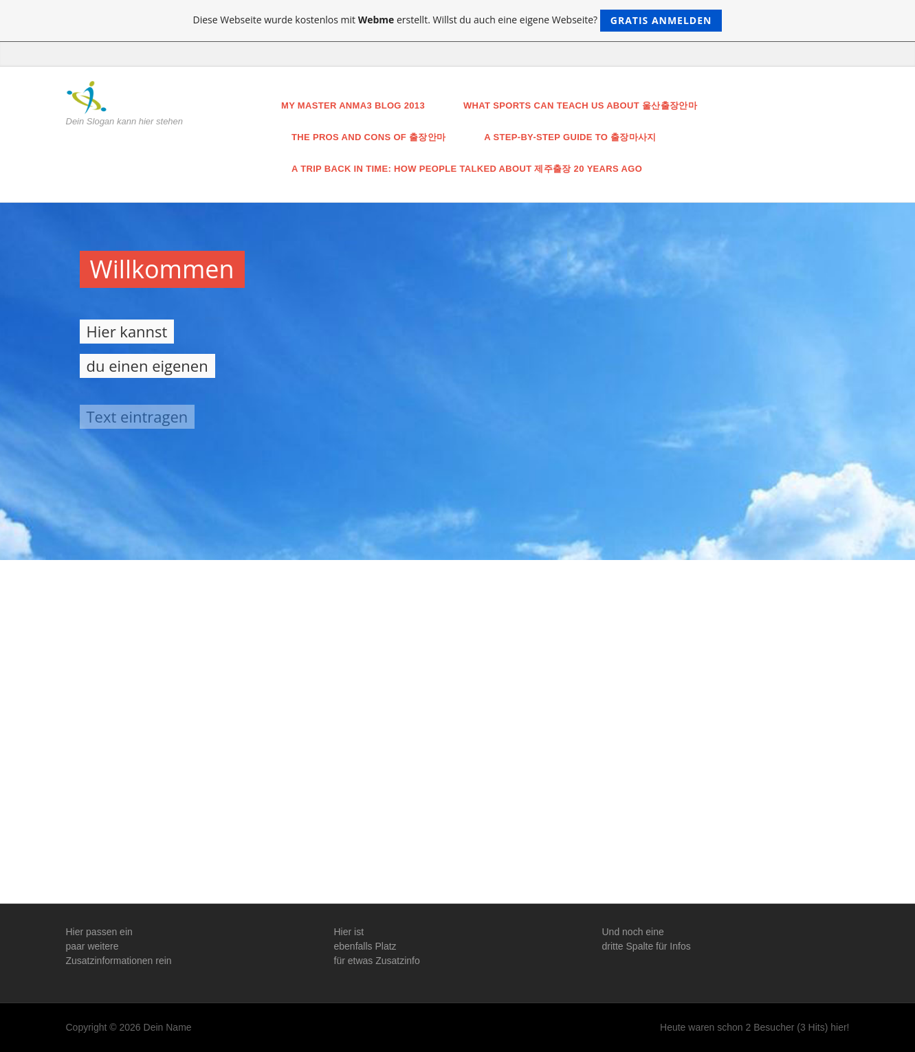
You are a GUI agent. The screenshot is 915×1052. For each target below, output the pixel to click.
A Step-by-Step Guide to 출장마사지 (570, 137)
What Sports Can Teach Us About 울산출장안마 (580, 105)
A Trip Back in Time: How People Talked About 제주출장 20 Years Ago (466, 169)
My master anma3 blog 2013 (353, 105)
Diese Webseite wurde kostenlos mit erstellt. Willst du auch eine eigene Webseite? (458, 21)
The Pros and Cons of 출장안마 (368, 137)
